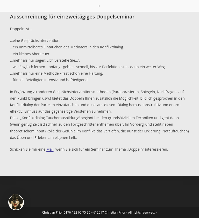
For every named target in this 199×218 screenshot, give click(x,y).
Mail (49, 149)
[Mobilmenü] (99, 6)
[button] (16, 202)
